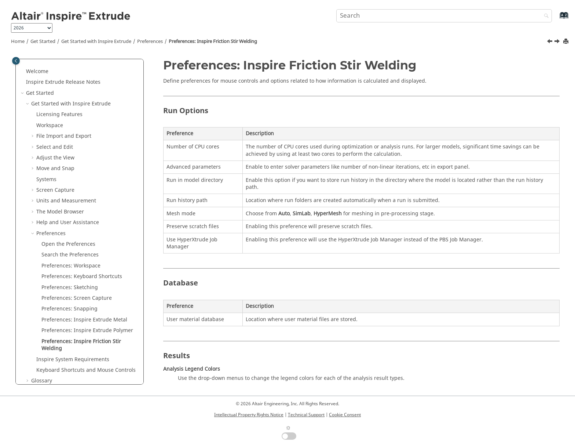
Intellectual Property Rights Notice (248, 414)
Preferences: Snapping (69, 234)
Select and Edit (54, 72)
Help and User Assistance (67, 147)
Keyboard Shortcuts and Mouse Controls (86, 295)
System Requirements (72, 284)
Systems (46, 104)
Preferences (150, 41)
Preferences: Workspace (70, 191)
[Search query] (444, 15)
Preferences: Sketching (69, 212)
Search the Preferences (70, 180)
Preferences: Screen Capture (76, 223)
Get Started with (96, 41)
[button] (33, 61)
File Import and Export (63, 61)
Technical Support (306, 414)
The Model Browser (60, 137)
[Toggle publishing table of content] (16, 61)
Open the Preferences (68, 169)
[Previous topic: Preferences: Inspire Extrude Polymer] (550, 42)
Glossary (41, 306)
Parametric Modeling (52, 371)
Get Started (42, 41)
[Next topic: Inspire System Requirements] (558, 42)
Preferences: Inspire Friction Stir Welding (213, 41)
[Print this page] (566, 42)
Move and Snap (55, 93)
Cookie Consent (345, 414)
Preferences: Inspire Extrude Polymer (87, 255)
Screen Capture (55, 115)
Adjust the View (55, 83)
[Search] (544, 16)
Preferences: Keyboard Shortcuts (81, 201)
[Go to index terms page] (556, 19)
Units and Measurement (66, 126)
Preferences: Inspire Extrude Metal (84, 245)
